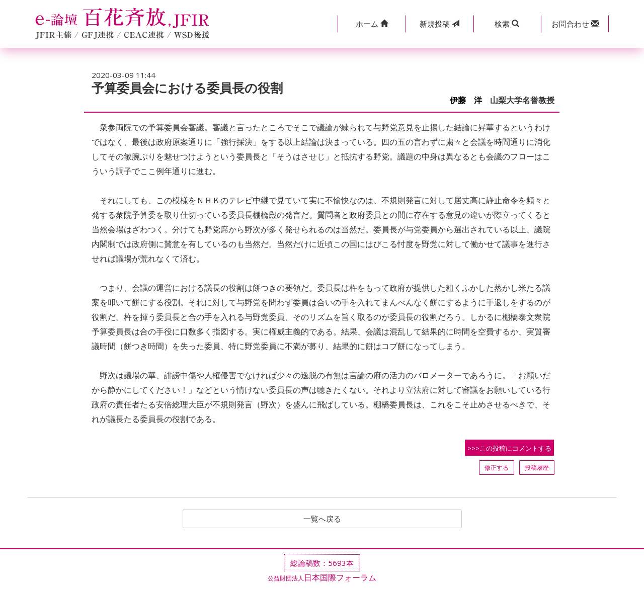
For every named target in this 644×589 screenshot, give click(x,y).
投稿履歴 (537, 467)
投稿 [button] (439, 24)
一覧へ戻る (322, 519)
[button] (372, 24)
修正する (497, 467)
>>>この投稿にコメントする (509, 448)
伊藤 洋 (466, 100)
